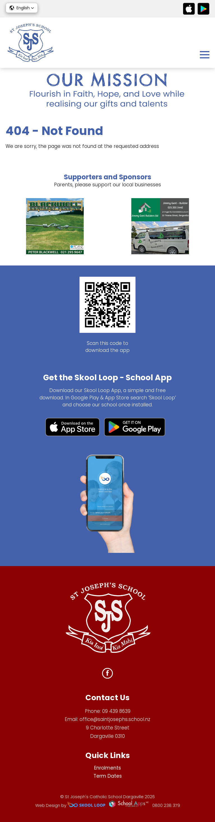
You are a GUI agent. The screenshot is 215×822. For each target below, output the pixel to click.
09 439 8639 (116, 711)
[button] (21, 7)
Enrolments (107, 767)
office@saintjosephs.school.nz (115, 719)
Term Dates (108, 776)
